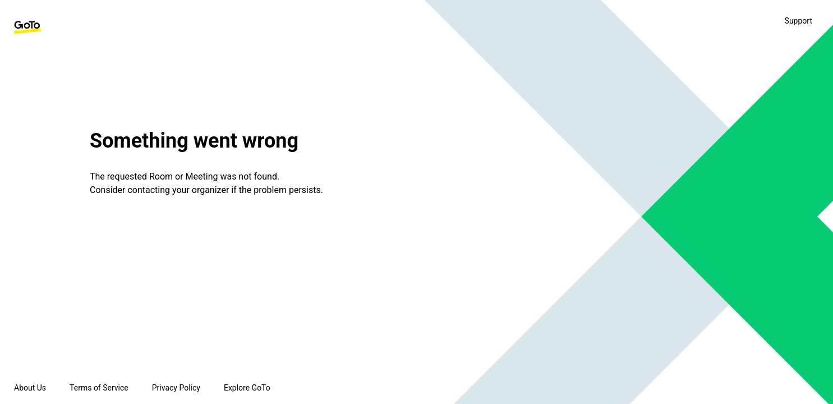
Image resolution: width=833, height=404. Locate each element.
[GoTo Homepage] (27, 27)
